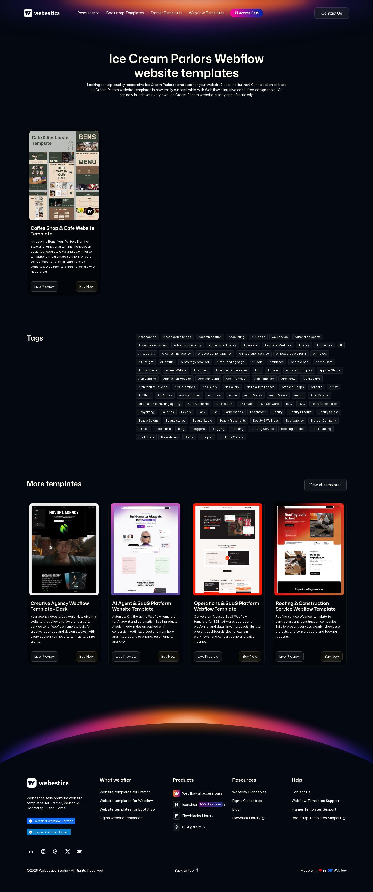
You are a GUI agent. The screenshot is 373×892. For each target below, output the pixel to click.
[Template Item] (64, 175)
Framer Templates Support (314, 809)
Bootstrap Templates (125, 13)
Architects (288, 378)
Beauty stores (175, 420)
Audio (233, 395)
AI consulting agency (176, 353)
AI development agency (215, 353)
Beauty (278, 412)
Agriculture (324, 345)
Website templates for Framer (125, 792)
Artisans (316, 387)
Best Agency (295, 420)
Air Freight (145, 362)
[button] (88, 13)
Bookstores (169, 437)
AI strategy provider (195, 362)
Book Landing (321, 429)
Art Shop (144, 395)
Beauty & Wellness (266, 420)
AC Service (280, 337)
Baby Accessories (325, 404)
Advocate (250, 345)
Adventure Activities (152, 345)
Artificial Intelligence (260, 387)
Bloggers (198, 429)
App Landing (147, 378)
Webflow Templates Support (315, 800)
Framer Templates (166, 13)
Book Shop (146, 437)
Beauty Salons (329, 412)
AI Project (320, 353)
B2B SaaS (246, 404)
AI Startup (167, 362)
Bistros (143, 429)
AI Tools (257, 362)
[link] (64, 230)
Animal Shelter (148, 370)
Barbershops (233, 412)
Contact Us (301, 792)
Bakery (186, 412)
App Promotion (236, 378)
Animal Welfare (176, 370)
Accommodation (209, 337)
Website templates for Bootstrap (127, 809)
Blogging (218, 429)
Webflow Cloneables (249, 792)
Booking (237, 429)
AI (340, 345)
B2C (289, 404)
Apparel (273, 370)
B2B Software (269, 404)
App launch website (177, 378)
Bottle (189, 437)
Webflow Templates (206, 13)
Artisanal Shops (293, 387)
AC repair (258, 337)
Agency (304, 345)
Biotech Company (323, 420)
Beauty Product (300, 412)
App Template (264, 378)
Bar (214, 412)
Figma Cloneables (247, 800)
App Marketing (208, 378)
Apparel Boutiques (299, 370)
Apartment (201, 370)
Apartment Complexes (231, 370)
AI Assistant (146, 353)
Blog (181, 429)
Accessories (147, 337)
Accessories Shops (177, 337)
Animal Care (324, 362)
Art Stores (165, 395)
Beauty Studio (202, 420)
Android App (300, 362)
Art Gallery (209, 387)
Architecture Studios (152, 387)
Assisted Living (190, 395)
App (257, 370)
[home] (42, 13)
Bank (201, 412)
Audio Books (253, 395)
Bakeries (167, 412)
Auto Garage (319, 395)
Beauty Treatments (232, 420)
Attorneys (215, 395)
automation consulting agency (159, 404)
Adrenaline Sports (307, 337)
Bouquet (206, 437)
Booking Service (262, 429)
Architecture (311, 378)
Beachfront (258, 412)
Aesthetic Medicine (278, 345)
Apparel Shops (329, 370)
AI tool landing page (230, 362)
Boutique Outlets (231, 437)
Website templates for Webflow (126, 800)
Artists (334, 387)
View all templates (325, 484)
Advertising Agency (188, 345)
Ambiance (277, 362)
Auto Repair (224, 404)
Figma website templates (121, 818)
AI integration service (254, 353)
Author (299, 395)
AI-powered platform (291, 353)
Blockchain (163, 429)
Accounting (236, 337)
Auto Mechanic (198, 404)
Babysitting (146, 412)
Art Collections (184, 387)
